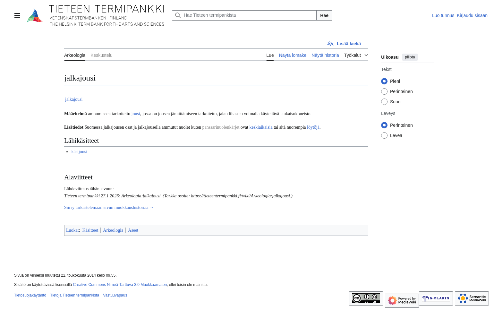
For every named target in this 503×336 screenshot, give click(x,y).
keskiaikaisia (260, 127)
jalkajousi (73, 99)
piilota (410, 57)
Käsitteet (90, 230)
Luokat (72, 230)
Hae (324, 15)
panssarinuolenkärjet (220, 127)
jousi (136, 113)
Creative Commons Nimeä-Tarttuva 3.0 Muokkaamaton (120, 284)
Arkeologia (113, 230)
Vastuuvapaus (115, 295)
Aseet (133, 230)
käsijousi (79, 151)
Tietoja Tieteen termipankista (74, 295)
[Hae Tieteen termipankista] (244, 15)
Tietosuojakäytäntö (30, 295)
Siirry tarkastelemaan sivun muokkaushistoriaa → (109, 207)
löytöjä (313, 127)
